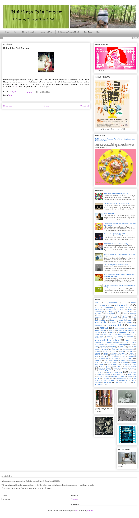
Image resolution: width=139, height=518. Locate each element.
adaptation (113, 303)
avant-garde (108, 308)
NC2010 (112, 351)
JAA (128, 342)
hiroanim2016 (99, 336)
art (109, 305)
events (129, 323)
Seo (132, 369)
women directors (107, 380)
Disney (123, 319)
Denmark (106, 319)
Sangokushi (88, 32)
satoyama (132, 368)
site (16, 86)
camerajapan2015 (99, 311)
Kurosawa (104, 346)
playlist (107, 362)
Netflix (96, 356)
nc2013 (97, 353)
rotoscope (100, 368)
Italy (123, 342)
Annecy (102, 305)
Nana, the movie (109, 213)
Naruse (132, 349)
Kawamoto (123, 344)
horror (109, 338)
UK (113, 378)
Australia (97, 307)
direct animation (115, 319)
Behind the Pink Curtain (16, 48)
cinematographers (103, 315)
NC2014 (106, 353)
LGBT (122, 346)
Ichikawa (117, 338)
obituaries (115, 358)
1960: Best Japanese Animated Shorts (116, 265)
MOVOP (131, 348)
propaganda (124, 362)
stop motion (117, 374)
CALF (130, 309)
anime (133, 303)
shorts (118, 372)
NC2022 (126, 355)
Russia (108, 368)
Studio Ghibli (131, 374)
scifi (117, 370)
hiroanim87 (109, 336)
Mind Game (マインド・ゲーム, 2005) (116, 244)
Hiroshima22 (119, 336)
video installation (121, 378)
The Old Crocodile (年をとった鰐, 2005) (116, 203)
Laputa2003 (113, 346)
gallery (104, 332)
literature (129, 346)
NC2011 (121, 351)
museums (105, 349)
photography (123, 360)
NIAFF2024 (123, 356)
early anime (116, 323)
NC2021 (119, 355)
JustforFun (110, 344)
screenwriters (125, 369)
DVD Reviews (100, 323)
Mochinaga (121, 348)
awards (122, 308)
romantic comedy (130, 366)
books (10, 95)
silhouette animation (104, 374)
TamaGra (123, 376)
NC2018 (97, 355)
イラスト (126, 382)
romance (119, 366)
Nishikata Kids (132, 356)
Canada (110, 311)
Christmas (133, 313)
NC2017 (131, 353)
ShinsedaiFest (99, 372)
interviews (109, 342)
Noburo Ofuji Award (46, 32)
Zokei (116, 382)
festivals (104, 328)
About (16, 32)
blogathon (98, 309)
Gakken (97, 332)
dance (100, 319)
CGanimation (109, 313)
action (105, 303)
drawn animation (124, 321)
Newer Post (7, 106)
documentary (100, 321)
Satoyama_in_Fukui (105, 370)
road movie (112, 366)
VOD (130, 378)
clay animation (128, 315)
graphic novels (106, 334)
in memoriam (129, 338)
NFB (101, 356)
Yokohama (98, 382)
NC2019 (105, 355)
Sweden (100, 376)
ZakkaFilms (107, 382)
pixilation (98, 362)
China (125, 313)
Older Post (84, 106)
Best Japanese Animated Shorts (69, 32)
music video (115, 349)
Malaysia (103, 348)
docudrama (130, 319)
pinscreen (131, 360)
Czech (134, 317)
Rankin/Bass (125, 364)
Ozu (106, 360)
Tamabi (114, 376)
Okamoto (98, 360)
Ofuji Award (126, 359)
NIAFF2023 (115, 356)
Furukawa (129, 330)
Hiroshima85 (130, 336)
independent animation (107, 340)
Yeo (132, 380)
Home (7, 32)
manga (111, 348)
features (132, 325)
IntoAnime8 (117, 342)
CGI (118, 313)
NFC (108, 356)
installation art (99, 342)
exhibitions (98, 325)
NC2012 (130, 351)
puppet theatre (112, 364)
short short (109, 372)
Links (98, 32)
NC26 (132, 355)
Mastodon (74, 499)
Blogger (89, 510)
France (111, 330)
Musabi (97, 349)
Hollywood (98, 338)
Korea (132, 344)
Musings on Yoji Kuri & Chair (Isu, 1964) (116, 193)
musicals (125, 349)
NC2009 (105, 351)
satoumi (125, 368)
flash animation (119, 328)
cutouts (124, 317)
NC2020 (112, 355)
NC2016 (123, 353)
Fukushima (120, 330)
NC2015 (114, 353)
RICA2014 (104, 366)
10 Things (98, 303)
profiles (115, 362)
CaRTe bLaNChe (123, 311)
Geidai (111, 332)
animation (124, 303)
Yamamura (122, 380)
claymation (98, 317)
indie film (129, 340)
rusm (76, 510)
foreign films (100, 330)
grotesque (118, 334)
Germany (122, 332)
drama (111, 321)
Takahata (106, 376)
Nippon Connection (28, 32)
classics (115, 315)
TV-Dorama (106, 378)
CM (107, 317)
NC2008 (97, 351)
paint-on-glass (113, 360)
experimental (114, 325)
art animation (122, 305)
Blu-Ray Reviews (111, 309)
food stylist (130, 328)
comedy (114, 317)
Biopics (131, 307)
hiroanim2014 (129, 334)
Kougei (97, 346)
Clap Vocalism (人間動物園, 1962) (114, 234)
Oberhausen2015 (103, 358)
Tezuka (130, 376)
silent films (132, 372)
